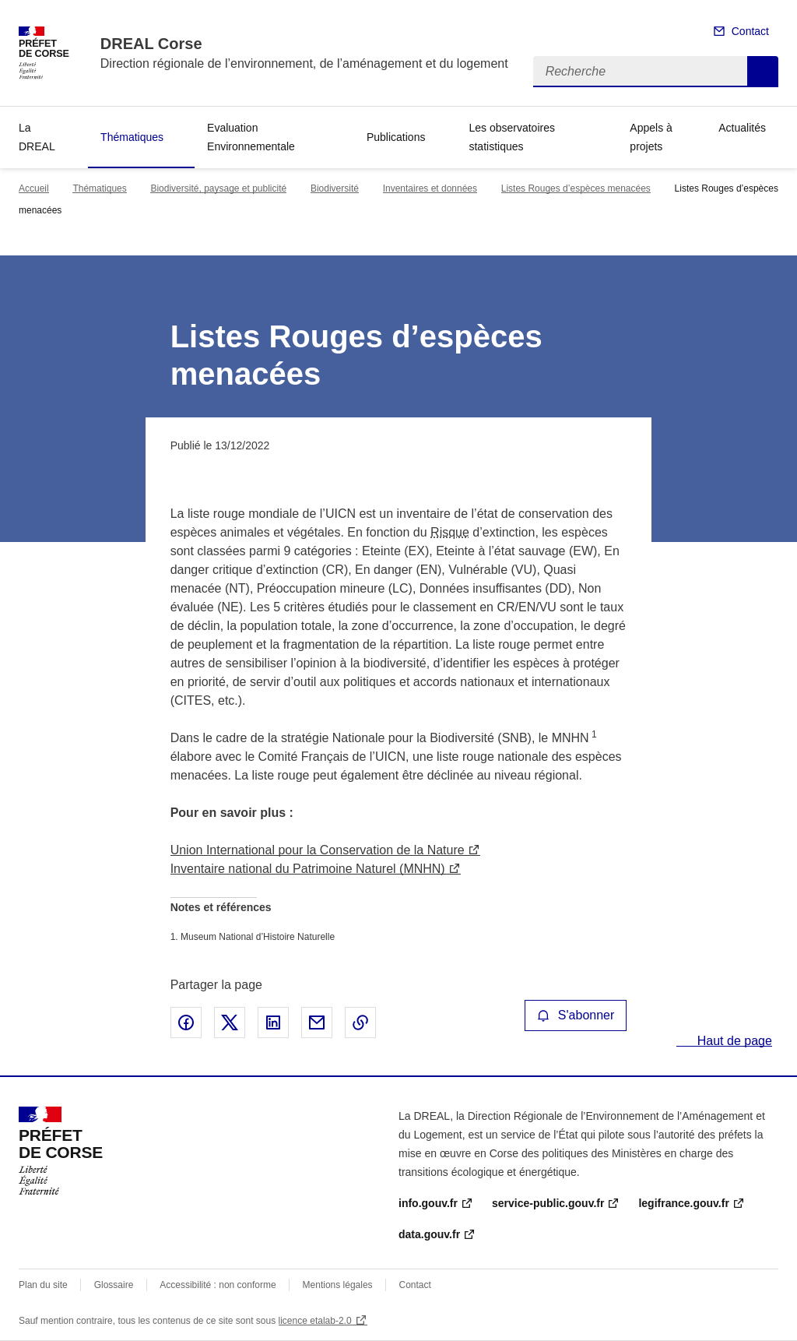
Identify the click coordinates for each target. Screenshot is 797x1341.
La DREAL (37, 137)
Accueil (34, 188)
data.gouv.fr (429, 1234)
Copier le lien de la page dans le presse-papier (360, 1022)
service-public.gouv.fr (548, 1203)
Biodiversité (335, 188)
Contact (750, 31)
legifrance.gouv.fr (683, 1203)
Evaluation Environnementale (251, 137)
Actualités (742, 127)
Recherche (762, 71)
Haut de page (732, 1040)
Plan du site (43, 1284)
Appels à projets (651, 137)
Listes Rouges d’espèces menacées (576, 188)
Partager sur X (229, 1022)
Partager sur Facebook (186, 1022)
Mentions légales (338, 1284)
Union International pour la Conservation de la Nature (317, 850)
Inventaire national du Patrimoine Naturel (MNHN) (307, 868)
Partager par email (316, 1022)
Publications (396, 137)
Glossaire (114, 1284)
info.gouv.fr (428, 1203)
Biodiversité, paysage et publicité (218, 188)
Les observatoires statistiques (512, 137)
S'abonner (576, 1015)
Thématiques (131, 137)
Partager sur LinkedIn (273, 1022)
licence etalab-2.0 (315, 1320)
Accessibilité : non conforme (218, 1284)
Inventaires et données (430, 188)
